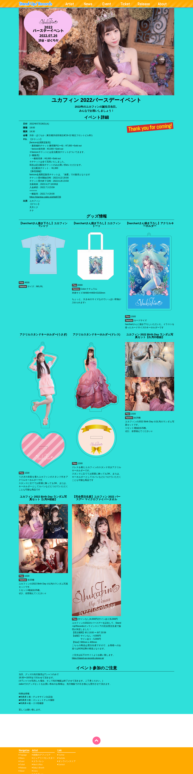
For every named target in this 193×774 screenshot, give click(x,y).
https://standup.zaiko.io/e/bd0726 (45, 197)
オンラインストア (67, 761)
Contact (61, 764)
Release (144, 4)
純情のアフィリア (41, 754)
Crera (35, 770)
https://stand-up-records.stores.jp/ (88, 658)
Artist (69, 4)
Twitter (61, 754)
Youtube (61, 758)
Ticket (125, 4)
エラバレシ (38, 761)
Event (106, 4)
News (88, 4)
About (162, 4)
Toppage (23, 754)
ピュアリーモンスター (44, 758)
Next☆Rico (37, 764)
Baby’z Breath (38, 767)
